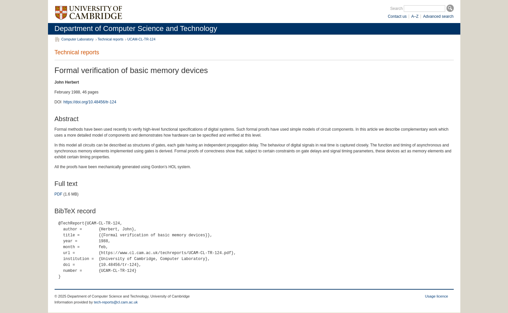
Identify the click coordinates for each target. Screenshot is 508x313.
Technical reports (111, 39)
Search (396, 8)
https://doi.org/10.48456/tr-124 (89, 102)
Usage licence (436, 296)
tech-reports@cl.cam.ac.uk (116, 302)
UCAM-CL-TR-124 (141, 39)
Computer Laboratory (77, 39)
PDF (58, 194)
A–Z (415, 16)
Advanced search (438, 16)
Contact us (397, 16)
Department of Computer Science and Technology (136, 28)
